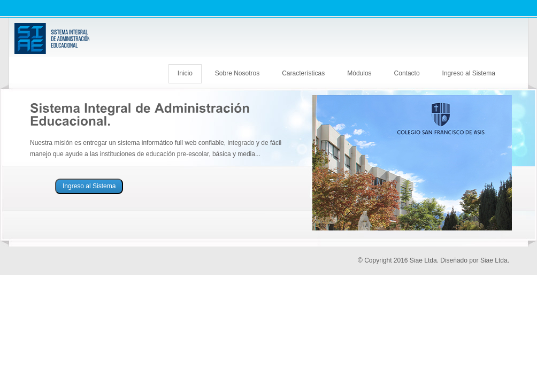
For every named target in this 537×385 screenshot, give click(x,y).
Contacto (407, 73)
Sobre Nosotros (237, 73)
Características (303, 73)
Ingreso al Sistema (468, 73)
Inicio (185, 73)
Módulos (359, 73)
